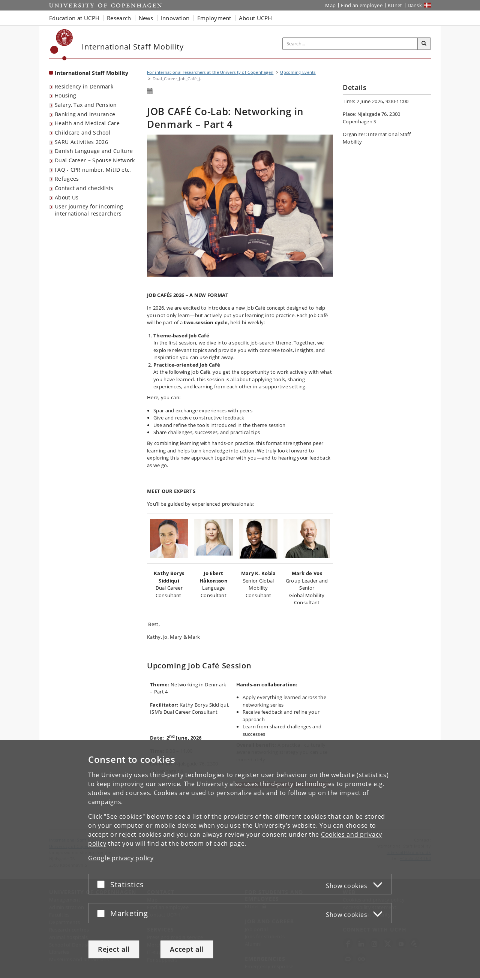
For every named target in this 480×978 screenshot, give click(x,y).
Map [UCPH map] (330, 5)
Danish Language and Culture (94, 150)
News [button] (146, 18)
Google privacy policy (121, 859)
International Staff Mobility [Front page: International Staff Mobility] (91, 72)
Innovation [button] (175, 18)
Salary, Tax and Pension (86, 104)
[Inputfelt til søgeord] (350, 43)
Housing (65, 95)
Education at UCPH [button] (74, 18)
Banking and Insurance (85, 114)
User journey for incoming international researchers (89, 210)
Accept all (187, 949)
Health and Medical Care (87, 123)
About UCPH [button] (255, 18)
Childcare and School (82, 132)
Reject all (114, 949)
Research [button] (119, 18)
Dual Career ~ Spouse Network (95, 160)
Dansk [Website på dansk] (415, 5)
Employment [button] (214, 18)
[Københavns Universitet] (61, 44)
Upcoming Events (298, 72)
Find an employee (361, 5)
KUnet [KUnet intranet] (395, 5)
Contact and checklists (84, 188)
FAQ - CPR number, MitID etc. (93, 169)
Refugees (67, 178)
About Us (66, 197)
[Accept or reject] (102, 885)
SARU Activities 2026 (81, 141)
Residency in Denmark (84, 86)
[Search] (424, 43)
